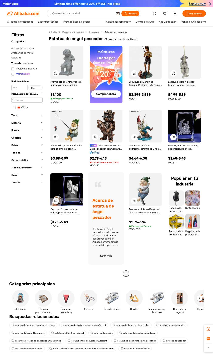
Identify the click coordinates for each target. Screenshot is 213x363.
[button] (118, 13)
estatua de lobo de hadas (135, 348)
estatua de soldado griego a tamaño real (84, 325)
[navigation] (27, 153)
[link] (208, 329)
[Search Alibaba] (82, 13)
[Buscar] (130, 13)
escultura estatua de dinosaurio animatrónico (36, 340)
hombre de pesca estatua (170, 325)
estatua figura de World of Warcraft (87, 340)
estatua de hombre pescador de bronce (33, 325)
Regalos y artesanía (73, 32)
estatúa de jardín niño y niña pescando (135, 340)
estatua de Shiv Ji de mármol (67, 333)
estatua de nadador (174, 340)
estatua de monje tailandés (27, 348)
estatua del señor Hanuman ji (28, 333)
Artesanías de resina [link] (116, 32)
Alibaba (53, 32)
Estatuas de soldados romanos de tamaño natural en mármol (81, 348)
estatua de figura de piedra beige (131, 325)
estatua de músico (102, 333)
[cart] (165, 14)
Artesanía (94, 32)
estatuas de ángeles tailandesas (137, 333)
